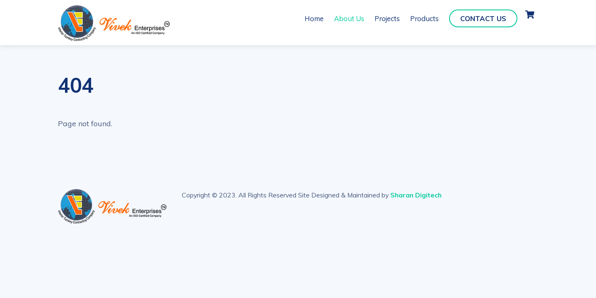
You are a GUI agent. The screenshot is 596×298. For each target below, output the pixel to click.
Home (314, 18)
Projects (387, 18)
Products (424, 18)
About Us (349, 18)
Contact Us (483, 18)
